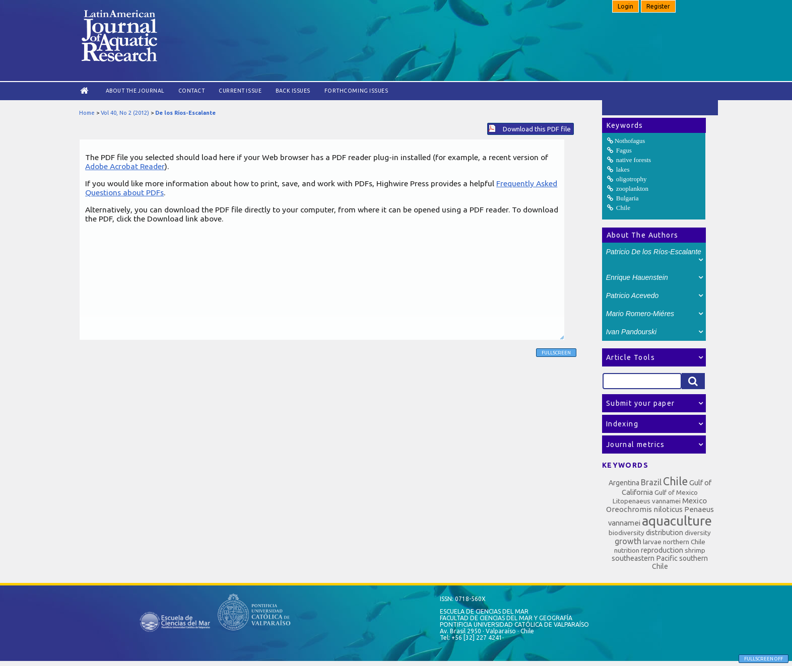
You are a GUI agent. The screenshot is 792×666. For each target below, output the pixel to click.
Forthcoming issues (356, 91)
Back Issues (293, 91)
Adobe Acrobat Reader (125, 166)
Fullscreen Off (763, 658)
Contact (191, 91)
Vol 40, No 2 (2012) (125, 113)
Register (658, 6)
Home (87, 113)
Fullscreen (556, 352)
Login (625, 6)
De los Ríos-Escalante (185, 113)
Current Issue (240, 91)
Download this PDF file (537, 129)
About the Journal (135, 91)
